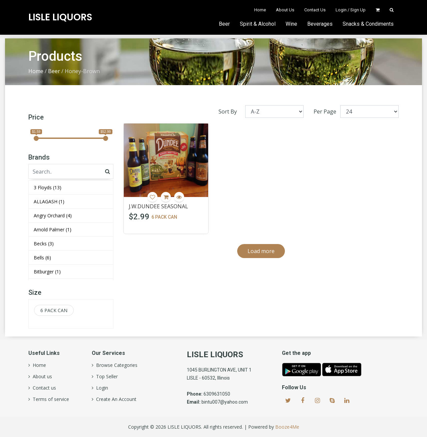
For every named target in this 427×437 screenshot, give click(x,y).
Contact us (43, 388)
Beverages (320, 24)
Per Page (325, 111)
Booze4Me (287, 427)
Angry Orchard (53, 215)
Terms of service (49, 399)
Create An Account (114, 399)
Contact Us (315, 9)
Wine (291, 24)
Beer (224, 24)
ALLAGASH (49, 201)
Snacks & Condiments (368, 24)
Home (260, 9)
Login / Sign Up (351, 9)
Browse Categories (115, 365)
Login (100, 388)
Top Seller (105, 376)
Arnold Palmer (52, 229)
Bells (42, 257)
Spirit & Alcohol (258, 24)
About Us (285, 9)
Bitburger (47, 271)
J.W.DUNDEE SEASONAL (158, 206)
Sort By (228, 111)
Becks (44, 243)
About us (41, 376)
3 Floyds (47, 187)
